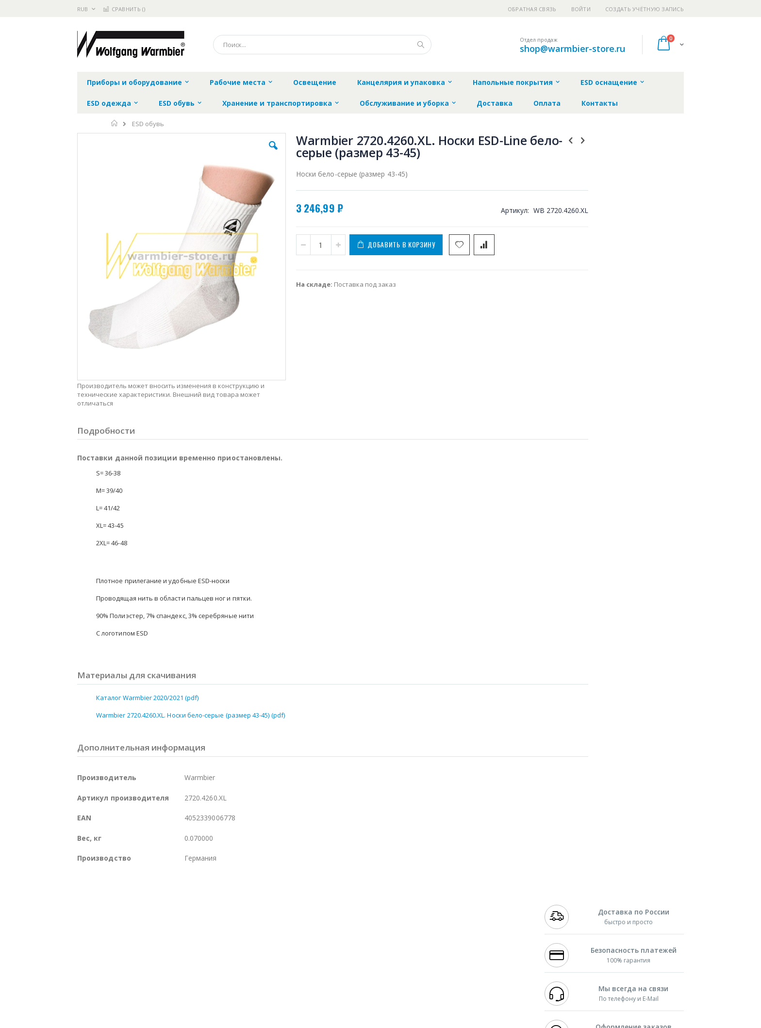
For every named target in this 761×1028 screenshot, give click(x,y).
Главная (114, 123)
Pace (153, 896)
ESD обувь (148, 124)
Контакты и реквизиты (476, 896)
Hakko (86, 896)
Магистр (223, 905)
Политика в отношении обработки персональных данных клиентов (338, 939)
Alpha (128, 924)
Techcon (160, 962)
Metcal (151, 905)
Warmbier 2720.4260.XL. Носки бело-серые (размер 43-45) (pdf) (190, 653)
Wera (153, 981)
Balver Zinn (94, 924)
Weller (179, 896)
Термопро (185, 905)
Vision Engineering (104, 943)
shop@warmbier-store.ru (572, 48)
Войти (581, 9)
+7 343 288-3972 (566, 915)
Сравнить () (124, 9)
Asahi (182, 924)
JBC (132, 896)
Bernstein (91, 981)
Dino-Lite (153, 943)
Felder (155, 924)
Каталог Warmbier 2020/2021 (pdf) (147, 636)
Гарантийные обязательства (329, 896)
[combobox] (322, 44)
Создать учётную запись (644, 9)
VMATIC (192, 962)
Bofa (84, 905)
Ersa (111, 896)
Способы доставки (468, 915)
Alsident (210, 896)
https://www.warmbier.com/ (246, 1021)
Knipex (125, 981)
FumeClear (116, 905)
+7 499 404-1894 (566, 896)
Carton (186, 943)
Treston (88, 962)
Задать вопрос (307, 962)
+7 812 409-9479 (566, 905)
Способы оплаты (466, 934)
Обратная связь (532, 9)
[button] (250, 152)
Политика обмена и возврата (330, 915)
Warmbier (123, 962)
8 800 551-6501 (568, 924)
